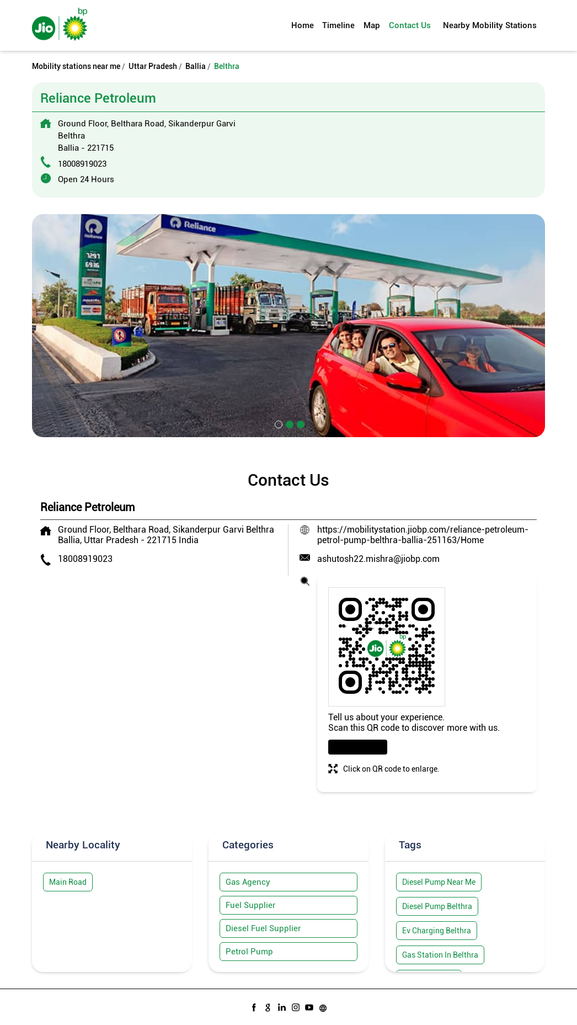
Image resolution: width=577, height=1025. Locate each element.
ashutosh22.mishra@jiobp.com (378, 559)
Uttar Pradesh (153, 66)
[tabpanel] (288, 325)
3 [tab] (299, 423)
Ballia (195, 66)
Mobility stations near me (76, 66)
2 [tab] (288, 423)
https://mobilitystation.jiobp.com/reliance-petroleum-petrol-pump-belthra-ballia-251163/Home (422, 534)
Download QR (357, 747)
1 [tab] (277, 423)
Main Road (68, 882)
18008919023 (82, 164)
